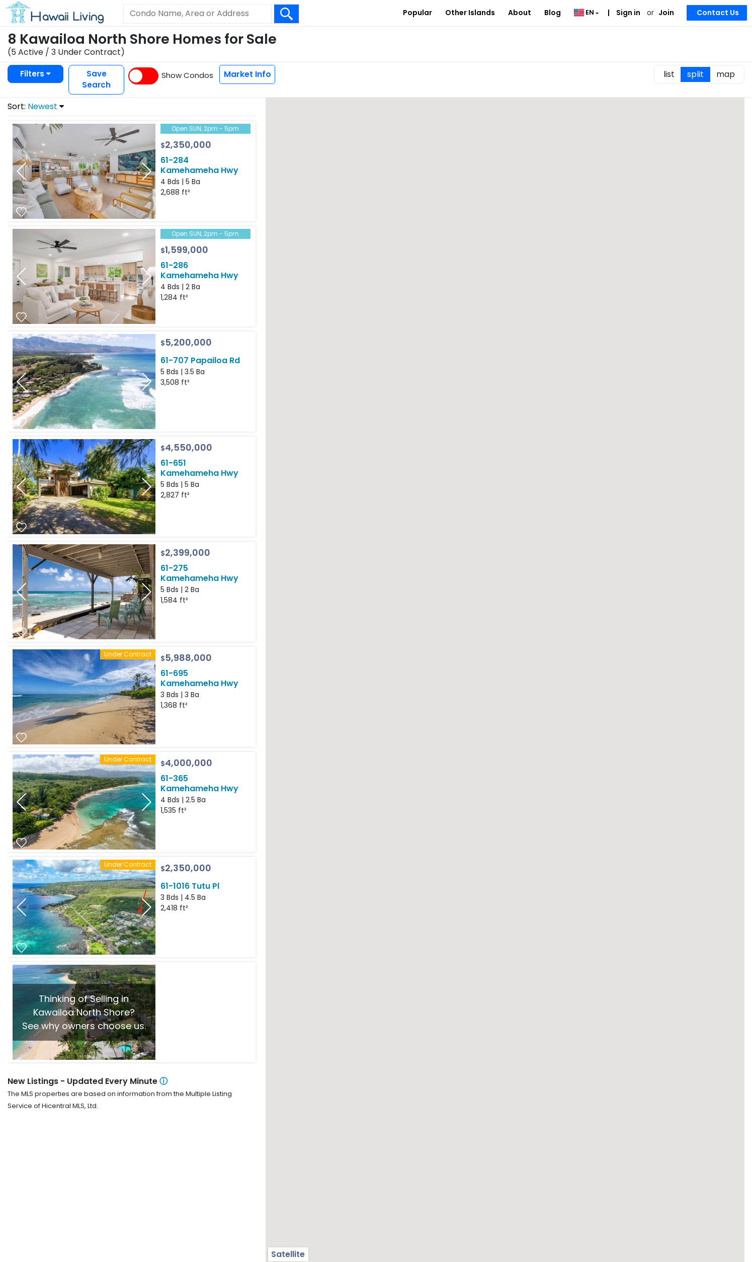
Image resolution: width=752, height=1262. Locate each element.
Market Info (247, 74)
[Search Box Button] (286, 14)
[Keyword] (197, 14)
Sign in (627, 13)
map (725, 74)
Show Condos (187, 75)
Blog (552, 13)
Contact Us (718, 13)
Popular (417, 13)
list (669, 74)
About (519, 13)
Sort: (36, 106)
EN (585, 12)
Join (666, 13)
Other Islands (470, 13)
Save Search (96, 79)
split (695, 74)
